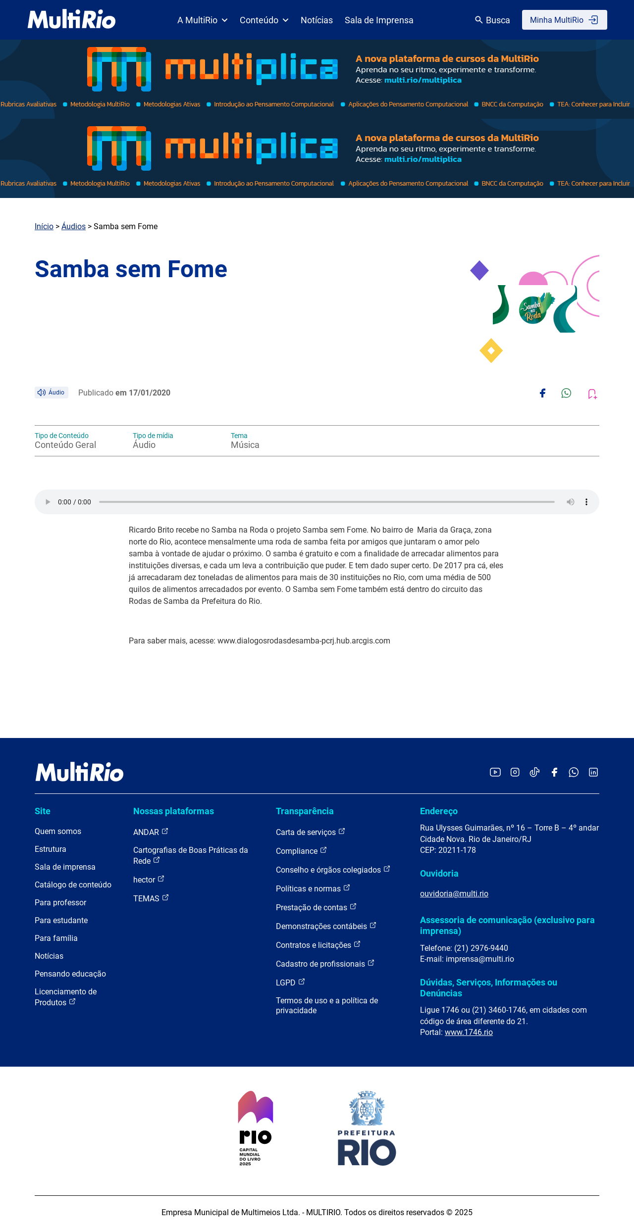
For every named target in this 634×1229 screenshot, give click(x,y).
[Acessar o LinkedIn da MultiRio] (593, 773)
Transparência (305, 811)
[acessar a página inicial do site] (71, 20)
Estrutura (50, 849)
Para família (56, 938)
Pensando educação (70, 974)
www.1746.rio (469, 1032)
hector (149, 879)
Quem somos (58, 831)
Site (43, 811)
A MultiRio (202, 20)
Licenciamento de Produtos (66, 997)
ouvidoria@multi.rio (454, 893)
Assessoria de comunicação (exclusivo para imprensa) (507, 925)
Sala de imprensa (65, 867)
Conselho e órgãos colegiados (333, 869)
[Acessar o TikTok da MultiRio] (534, 773)
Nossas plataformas (173, 811)
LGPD (291, 982)
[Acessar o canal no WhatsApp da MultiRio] (574, 773)
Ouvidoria (439, 873)
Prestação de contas (316, 907)
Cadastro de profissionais (325, 963)
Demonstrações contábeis (326, 926)
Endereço (439, 811)
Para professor (60, 902)
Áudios (73, 226)
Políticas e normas (313, 888)
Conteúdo (264, 20)
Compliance (301, 850)
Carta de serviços (311, 832)
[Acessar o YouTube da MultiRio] (495, 773)
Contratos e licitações (318, 944)
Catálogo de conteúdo (73, 884)
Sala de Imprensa (379, 20)
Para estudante (61, 920)
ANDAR (151, 832)
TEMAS (151, 898)
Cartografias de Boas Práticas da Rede (190, 855)
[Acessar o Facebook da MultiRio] (554, 773)
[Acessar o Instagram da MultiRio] (515, 773)
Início (44, 226)
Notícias (317, 20)
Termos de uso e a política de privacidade (327, 1005)
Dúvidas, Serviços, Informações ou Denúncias (488, 987)
